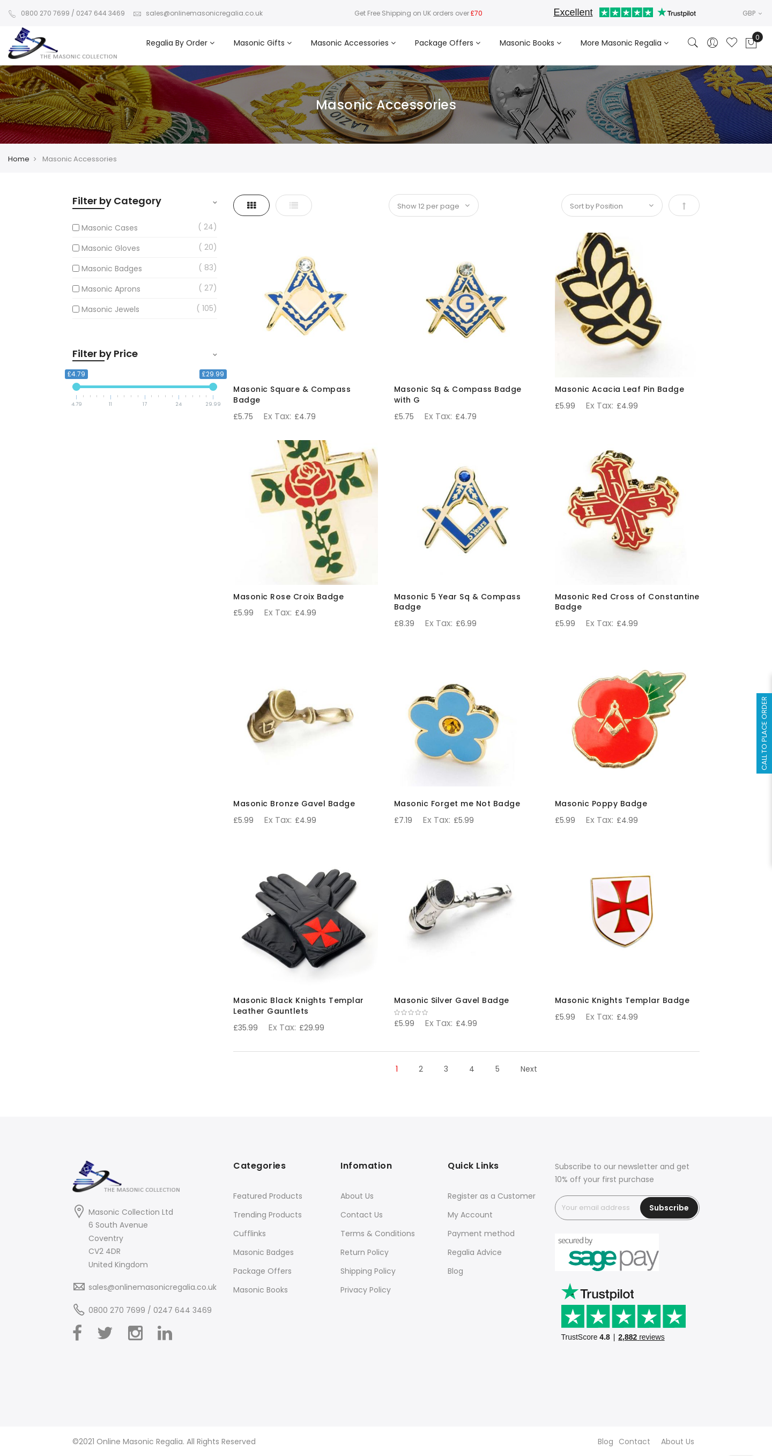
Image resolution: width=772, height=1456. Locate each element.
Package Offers (262, 1271)
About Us (357, 1196)
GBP (752, 13)
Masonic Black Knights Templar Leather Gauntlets (298, 1005)
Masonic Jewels (110, 309)
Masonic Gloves (110, 248)
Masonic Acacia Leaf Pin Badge (620, 389)
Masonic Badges (111, 268)
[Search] (693, 43)
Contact (634, 1441)
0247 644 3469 (100, 13)
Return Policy (364, 1252)
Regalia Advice (475, 1252)
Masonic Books (260, 1289)
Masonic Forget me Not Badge (457, 803)
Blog (455, 1271)
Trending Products (267, 1214)
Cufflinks (249, 1233)
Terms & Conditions (377, 1233)
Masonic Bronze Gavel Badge (294, 803)
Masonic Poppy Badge (601, 803)
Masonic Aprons (110, 289)
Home (18, 159)
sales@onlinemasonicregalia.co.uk (198, 13)
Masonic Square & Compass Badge (292, 394)
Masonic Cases (109, 227)
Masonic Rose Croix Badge (288, 596)
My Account (470, 1214)
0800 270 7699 (39, 13)
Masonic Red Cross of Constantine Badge (627, 602)
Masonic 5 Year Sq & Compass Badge (457, 602)
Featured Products (267, 1196)
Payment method (481, 1233)
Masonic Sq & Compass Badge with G (458, 394)
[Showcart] (751, 43)
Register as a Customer (492, 1196)
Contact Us (361, 1214)
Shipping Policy (368, 1271)
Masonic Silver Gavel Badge (451, 1000)
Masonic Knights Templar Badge (622, 1000)
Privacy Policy (365, 1289)
